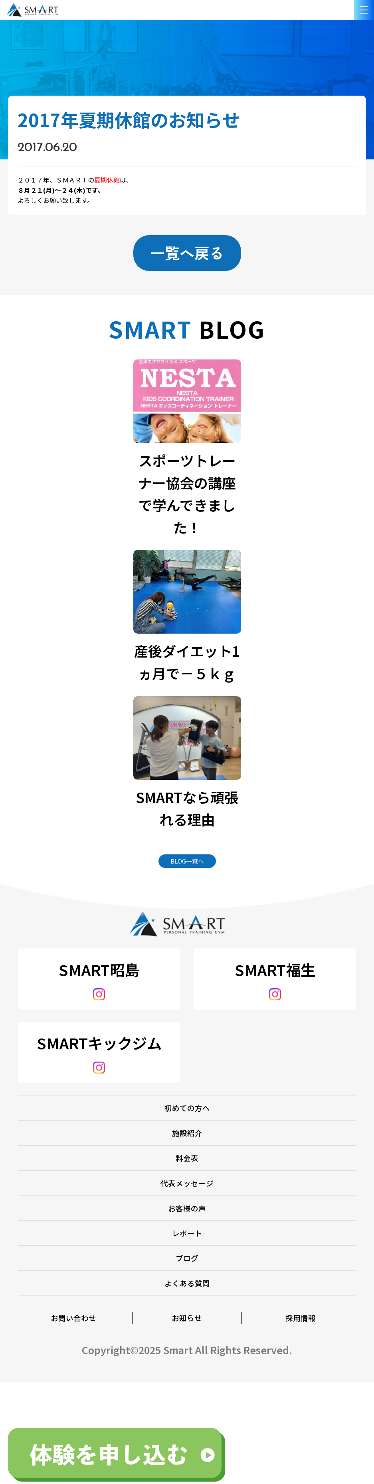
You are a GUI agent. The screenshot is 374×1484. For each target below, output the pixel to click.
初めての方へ (187, 1121)
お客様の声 (187, 1263)
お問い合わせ (73, 1414)
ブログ (187, 1334)
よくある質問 (187, 1369)
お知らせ (187, 1414)
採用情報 (300, 1414)
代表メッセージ (187, 1227)
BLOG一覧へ (187, 865)
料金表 (187, 1192)
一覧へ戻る (187, 252)
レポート (187, 1298)
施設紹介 (187, 1156)
